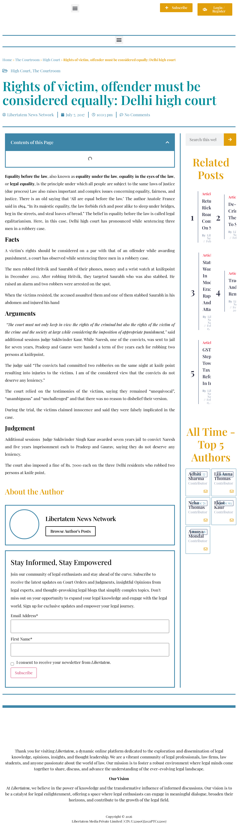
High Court (51, 59)
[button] (75, 8)
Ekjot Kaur (219, 504)
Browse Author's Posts (70, 531)
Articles (208, 193)
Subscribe (24, 672)
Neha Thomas (196, 504)
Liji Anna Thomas (223, 476)
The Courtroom (27, 59)
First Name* (21, 639)
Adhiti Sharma (196, 476)
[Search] (230, 139)
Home (7, 59)
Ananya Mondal (196, 533)
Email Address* (24, 616)
